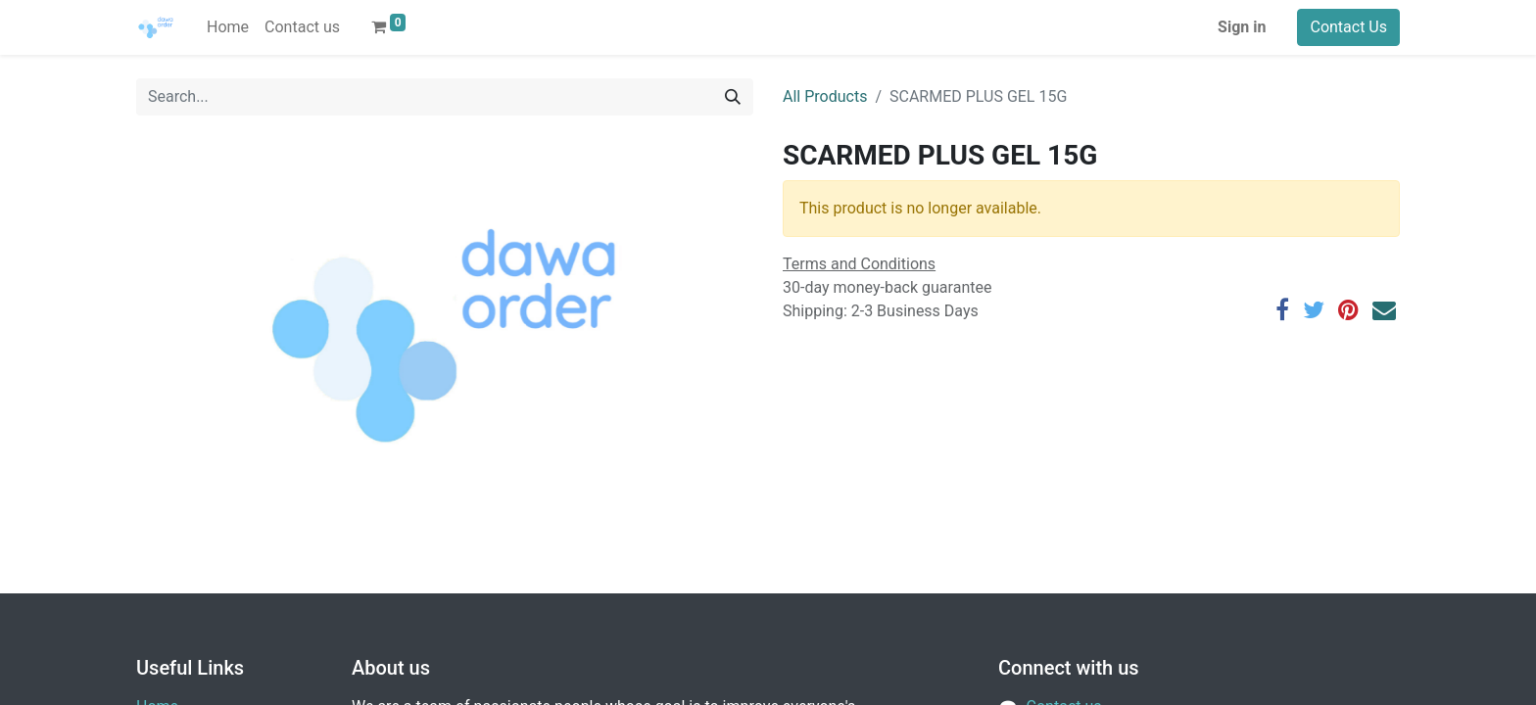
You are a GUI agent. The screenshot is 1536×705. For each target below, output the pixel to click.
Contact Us (1348, 27)
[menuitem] (228, 27)
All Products (825, 96)
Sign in (1242, 27)
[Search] (732, 97)
